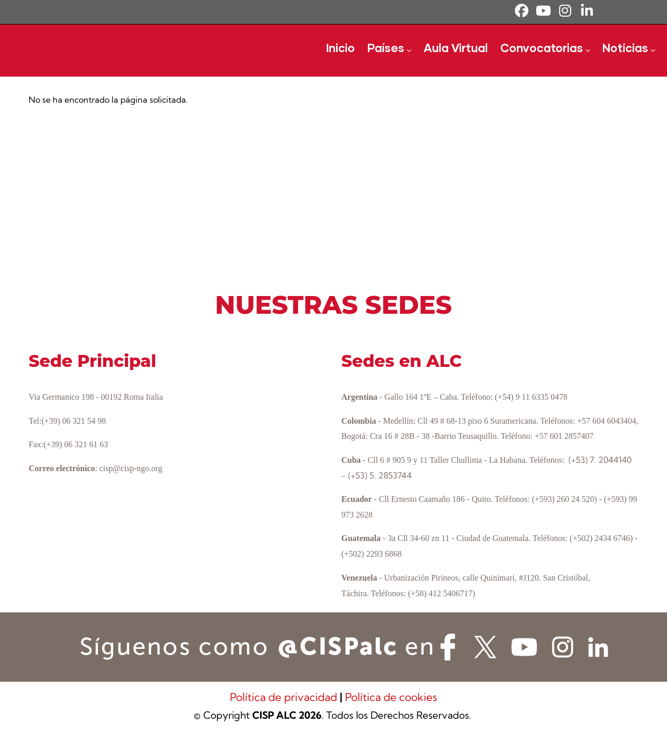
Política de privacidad (285, 697)
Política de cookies (391, 697)
